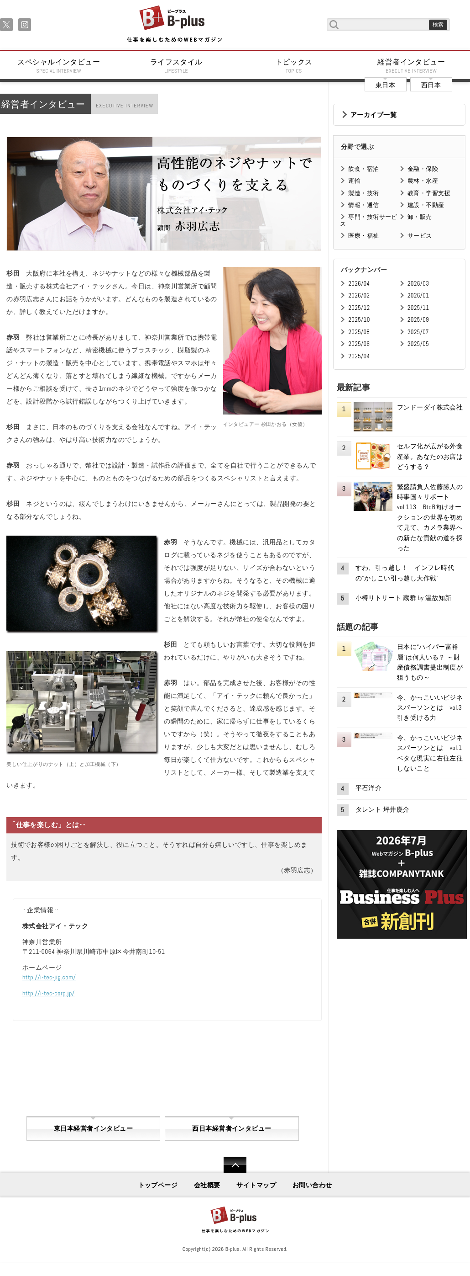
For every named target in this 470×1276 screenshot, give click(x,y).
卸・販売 (419, 217)
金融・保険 (422, 169)
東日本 (385, 85)
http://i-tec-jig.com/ (49, 977)
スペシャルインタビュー (59, 65)
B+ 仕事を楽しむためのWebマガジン (174, 24)
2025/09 (418, 320)
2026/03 (418, 283)
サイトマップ (256, 1185)
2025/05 (418, 344)
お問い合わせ (312, 1185)
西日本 (431, 85)
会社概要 (207, 1185)
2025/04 (359, 356)
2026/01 (418, 295)
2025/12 (359, 308)
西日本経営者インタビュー (231, 1128)
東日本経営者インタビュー (93, 1128)
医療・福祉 (363, 235)
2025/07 (418, 332)
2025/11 (418, 308)
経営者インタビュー (411, 65)
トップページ (158, 1185)
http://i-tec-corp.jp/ (48, 993)
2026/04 (359, 283)
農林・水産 (422, 181)
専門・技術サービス (368, 220)
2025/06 (359, 344)
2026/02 (359, 295)
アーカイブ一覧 (373, 115)
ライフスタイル (176, 65)
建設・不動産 (425, 205)
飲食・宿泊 (363, 169)
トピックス (294, 65)
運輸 (354, 181)
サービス (419, 235)
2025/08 (359, 332)
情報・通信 (363, 205)
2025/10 (359, 320)
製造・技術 (363, 193)
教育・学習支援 (428, 193)
